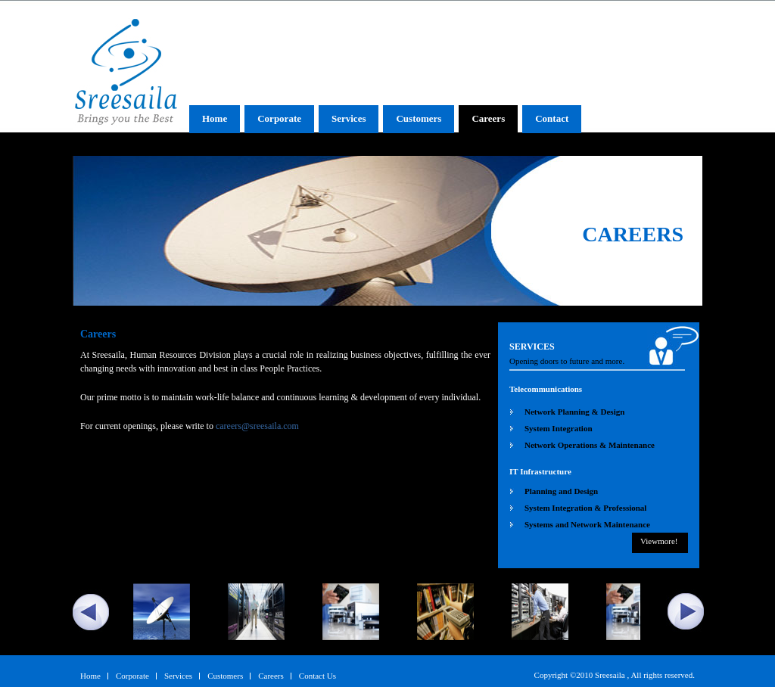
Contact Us (317, 675)
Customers (418, 118)
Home (214, 118)
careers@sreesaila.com (257, 426)
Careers (488, 118)
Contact (551, 118)
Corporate (279, 118)
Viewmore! (658, 541)
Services (348, 118)
